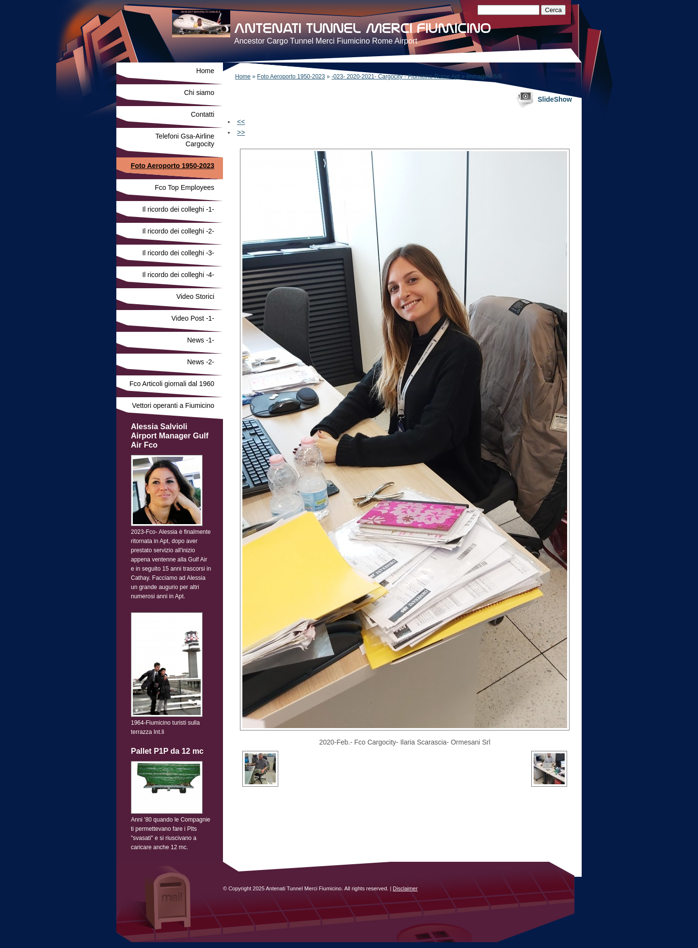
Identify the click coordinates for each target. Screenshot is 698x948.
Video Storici (195, 296)
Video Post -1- (193, 318)
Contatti (202, 114)
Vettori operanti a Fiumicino (173, 405)
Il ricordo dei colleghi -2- (178, 231)
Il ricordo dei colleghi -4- (178, 275)
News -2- (200, 362)
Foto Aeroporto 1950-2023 (291, 76)
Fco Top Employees (184, 187)
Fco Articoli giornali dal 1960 (171, 384)
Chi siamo (199, 92)
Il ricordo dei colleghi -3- (178, 253)
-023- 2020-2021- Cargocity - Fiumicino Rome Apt (396, 76)
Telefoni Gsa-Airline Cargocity (185, 140)
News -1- (200, 340)
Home (243, 76)
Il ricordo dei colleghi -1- (178, 209)
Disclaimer (405, 888)
